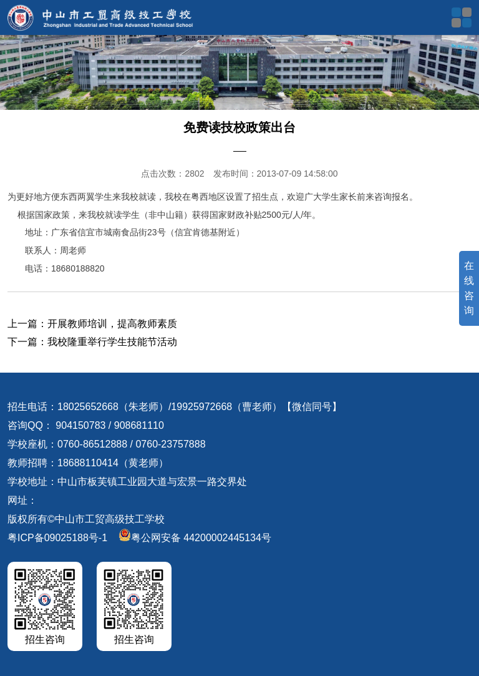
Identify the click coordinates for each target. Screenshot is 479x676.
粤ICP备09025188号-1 (57, 537)
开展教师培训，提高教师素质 (112, 323)
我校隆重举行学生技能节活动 (112, 341)
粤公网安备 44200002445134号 (195, 537)
